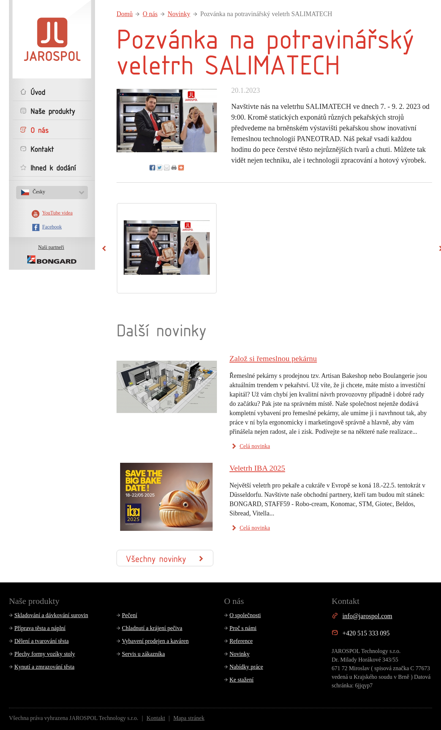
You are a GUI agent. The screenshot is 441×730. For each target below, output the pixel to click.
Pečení (129, 615)
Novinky (179, 14)
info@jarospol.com (367, 616)
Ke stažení (241, 680)
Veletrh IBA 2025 (257, 468)
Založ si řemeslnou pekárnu (273, 358)
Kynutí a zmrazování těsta (44, 667)
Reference (241, 641)
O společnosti (245, 615)
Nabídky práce (246, 667)
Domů (125, 14)
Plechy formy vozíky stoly (44, 654)
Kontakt (156, 718)
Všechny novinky (164, 558)
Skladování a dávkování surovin (51, 615)
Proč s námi (243, 628)
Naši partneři (51, 247)
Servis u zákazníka (143, 654)
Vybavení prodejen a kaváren (155, 641)
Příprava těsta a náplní (40, 628)
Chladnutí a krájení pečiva (152, 628)
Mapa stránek (189, 718)
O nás (150, 14)
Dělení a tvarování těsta (41, 641)
